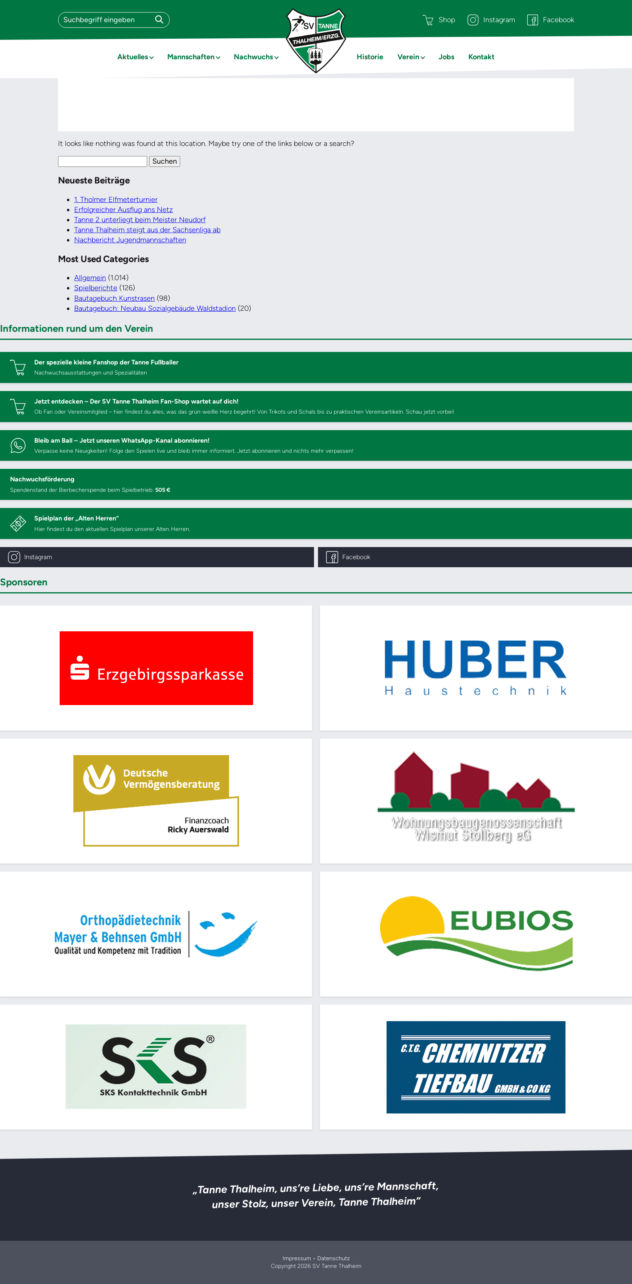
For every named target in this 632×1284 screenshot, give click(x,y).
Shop (439, 20)
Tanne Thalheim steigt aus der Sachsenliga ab (147, 229)
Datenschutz (333, 1258)
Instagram (491, 20)
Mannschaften (190, 56)
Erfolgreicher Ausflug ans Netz (123, 209)
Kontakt (481, 56)
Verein (408, 56)
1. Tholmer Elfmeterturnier (116, 199)
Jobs (446, 56)
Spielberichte (95, 287)
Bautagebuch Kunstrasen (114, 298)
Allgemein (90, 277)
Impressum (297, 1258)
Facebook (550, 20)
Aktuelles (132, 56)
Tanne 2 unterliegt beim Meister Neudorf (140, 219)
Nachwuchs (253, 56)
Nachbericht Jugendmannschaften (130, 239)
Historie (370, 56)
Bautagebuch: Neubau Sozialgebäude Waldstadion (155, 308)
